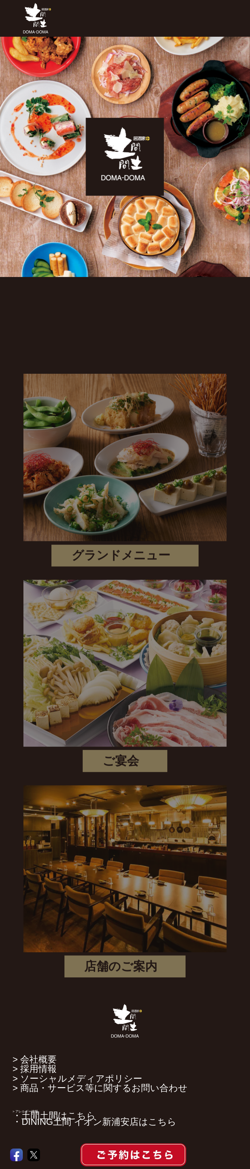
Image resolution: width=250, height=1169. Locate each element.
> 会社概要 (34, 1059)
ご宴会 (121, 764)
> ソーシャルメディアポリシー (77, 1079)
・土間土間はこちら (54, 1116)
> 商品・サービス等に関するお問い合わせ (100, 1088)
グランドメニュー (121, 558)
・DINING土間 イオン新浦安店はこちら (94, 1122)
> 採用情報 (34, 1069)
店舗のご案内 (120, 969)
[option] (125, 157)
